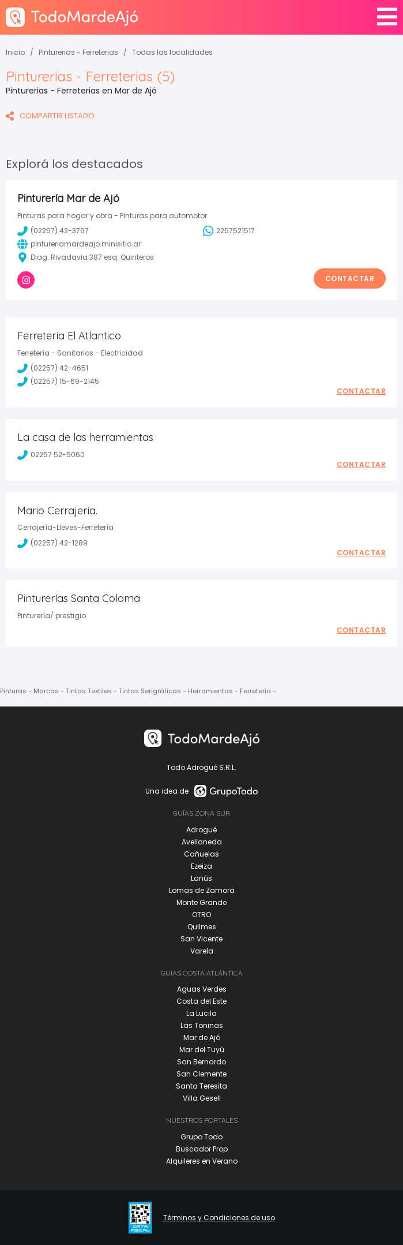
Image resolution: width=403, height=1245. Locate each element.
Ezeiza (201, 866)
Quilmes (201, 927)
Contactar (350, 278)
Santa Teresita (201, 1086)
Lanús (201, 878)
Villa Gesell (202, 1098)
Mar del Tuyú (201, 1050)
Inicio (15, 52)
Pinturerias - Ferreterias (78, 52)
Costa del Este (201, 1001)
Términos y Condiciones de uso (219, 1217)
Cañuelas (201, 854)
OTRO (201, 914)
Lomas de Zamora (202, 890)
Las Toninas (201, 1025)
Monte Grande (201, 902)
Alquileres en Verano (202, 1161)
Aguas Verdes (202, 989)
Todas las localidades (172, 52)
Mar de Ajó (201, 1037)
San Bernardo (201, 1062)
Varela (201, 951)
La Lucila (201, 1013)
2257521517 (229, 231)
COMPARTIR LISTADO (50, 115)
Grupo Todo (201, 1137)
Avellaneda (202, 842)
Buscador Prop (202, 1149)
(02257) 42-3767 (53, 231)
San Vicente (201, 939)
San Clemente (201, 1074)
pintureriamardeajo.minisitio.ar (79, 244)
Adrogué (201, 830)
